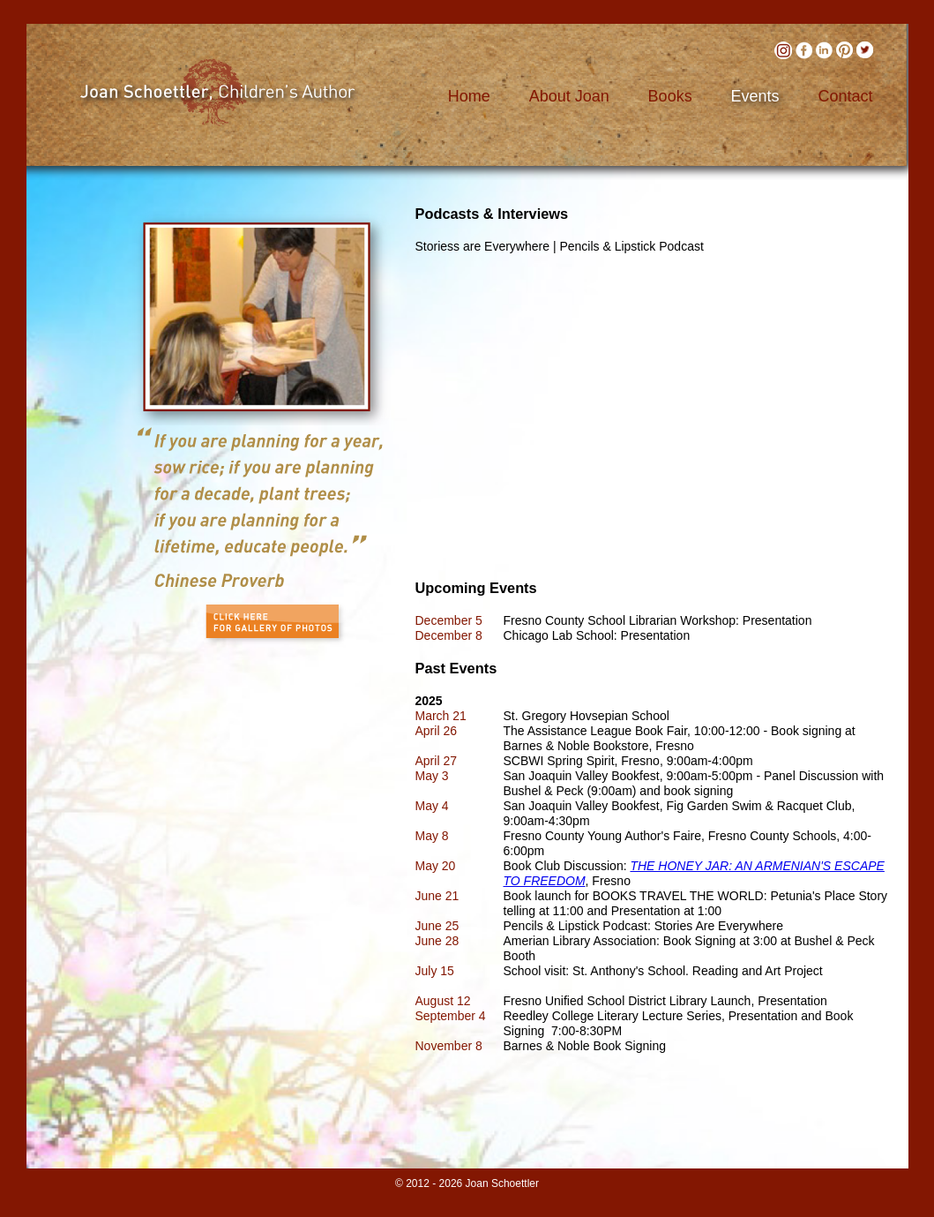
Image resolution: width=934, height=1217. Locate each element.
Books (670, 96)
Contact (845, 96)
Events (755, 96)
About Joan (569, 96)
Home (469, 96)
